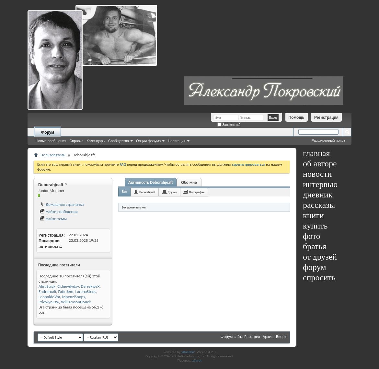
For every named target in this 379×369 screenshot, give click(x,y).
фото (311, 236)
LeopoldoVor (49, 296)
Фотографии (196, 192)
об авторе (320, 163)
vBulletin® (188, 352)
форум (314, 267)
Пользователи (52, 154)
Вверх (281, 336)
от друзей (320, 257)
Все (124, 192)
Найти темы (53, 218)
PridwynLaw (49, 301)
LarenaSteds (85, 291)
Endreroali (47, 291)
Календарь (96, 141)
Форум (47, 132)
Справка (76, 141)
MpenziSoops (73, 296)
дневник (317, 194)
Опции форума (148, 141)
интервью (320, 184)
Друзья (172, 192)
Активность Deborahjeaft (150, 182)
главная (316, 153)
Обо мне (189, 182)
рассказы (319, 205)
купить (315, 225)
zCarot (197, 360)
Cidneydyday (68, 286)
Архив (268, 336)
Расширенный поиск (328, 140)
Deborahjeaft (147, 192)
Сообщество (118, 141)
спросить (319, 277)
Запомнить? (229, 125)
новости (317, 174)
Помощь (296, 117)
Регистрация (326, 117)
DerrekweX (90, 286)
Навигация (176, 141)
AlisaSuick (47, 286)
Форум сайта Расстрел (240, 336)
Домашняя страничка (62, 204)
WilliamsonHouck (76, 301)
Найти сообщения (59, 211)
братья (314, 246)
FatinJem (65, 291)
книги (313, 215)
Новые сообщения (51, 141)
